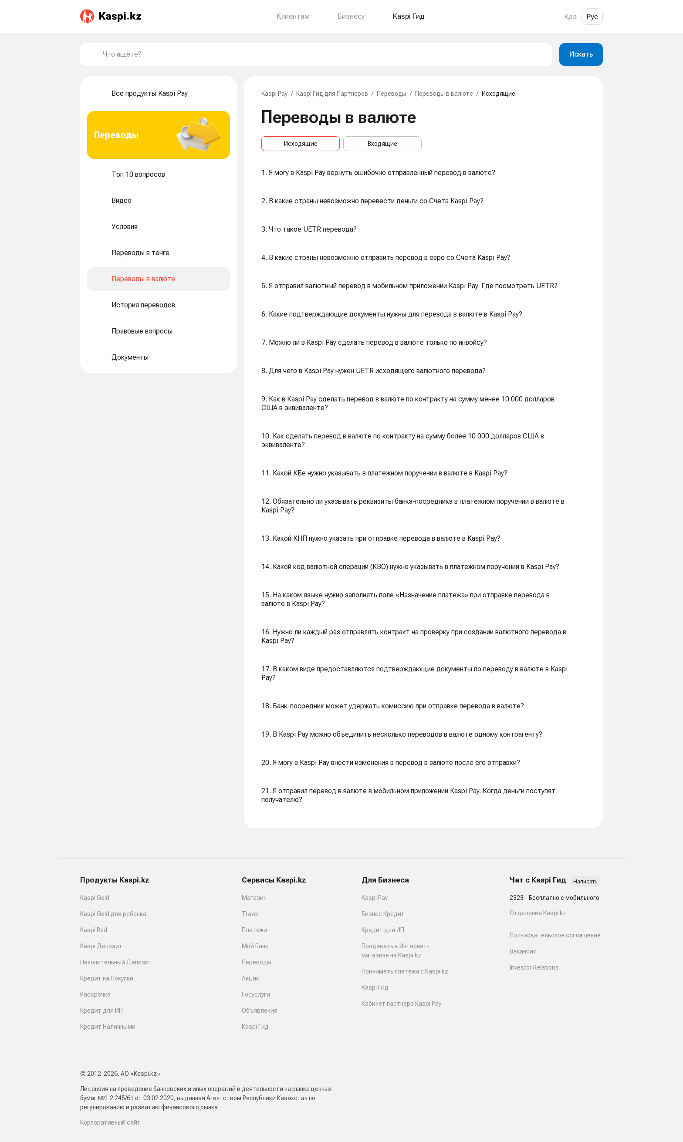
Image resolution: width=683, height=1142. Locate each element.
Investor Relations (534, 967)
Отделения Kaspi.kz (538, 913)
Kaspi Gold (94, 897)
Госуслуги (256, 994)
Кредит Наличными (107, 1026)
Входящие (382, 143)
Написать (585, 882)
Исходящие (301, 143)
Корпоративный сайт (110, 1122)
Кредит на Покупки (106, 978)
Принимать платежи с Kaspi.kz (405, 971)
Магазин (254, 897)
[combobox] (324, 54)
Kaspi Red (93, 929)
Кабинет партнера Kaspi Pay (401, 1003)
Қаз (570, 16)
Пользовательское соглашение (555, 935)
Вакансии (523, 951)
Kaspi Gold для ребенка (113, 913)
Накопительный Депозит (116, 962)
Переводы (391, 93)
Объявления (259, 1010)
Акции (251, 978)
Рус (592, 16)
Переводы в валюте (444, 93)
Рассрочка (95, 994)
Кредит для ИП (101, 1010)
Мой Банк (255, 946)
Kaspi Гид (255, 1026)
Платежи (254, 929)
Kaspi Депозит (101, 946)
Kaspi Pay (274, 93)
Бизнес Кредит (383, 913)
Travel (250, 913)
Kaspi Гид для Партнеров (332, 93)
